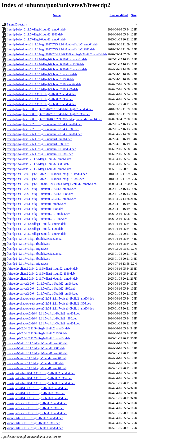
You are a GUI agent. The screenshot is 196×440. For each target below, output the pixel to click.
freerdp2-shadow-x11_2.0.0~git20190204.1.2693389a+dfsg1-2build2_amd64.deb (57, 54)
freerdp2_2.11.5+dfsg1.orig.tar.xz (27, 248)
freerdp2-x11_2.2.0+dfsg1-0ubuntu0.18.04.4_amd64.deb (41, 188)
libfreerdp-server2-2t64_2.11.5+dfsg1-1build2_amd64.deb (42, 283)
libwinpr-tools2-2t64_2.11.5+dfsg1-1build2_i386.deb (39, 378)
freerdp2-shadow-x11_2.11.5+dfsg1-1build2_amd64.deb (41, 94)
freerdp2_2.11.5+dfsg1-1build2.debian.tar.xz (34, 238)
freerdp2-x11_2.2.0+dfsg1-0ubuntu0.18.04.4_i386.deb (40, 193)
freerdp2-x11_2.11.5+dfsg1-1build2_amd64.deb (36, 223)
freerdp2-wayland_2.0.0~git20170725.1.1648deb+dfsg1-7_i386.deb (48, 114)
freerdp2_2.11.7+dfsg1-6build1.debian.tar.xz (34, 253)
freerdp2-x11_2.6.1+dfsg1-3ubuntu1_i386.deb (35, 208)
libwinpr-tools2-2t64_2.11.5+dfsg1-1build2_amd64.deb (41, 373)
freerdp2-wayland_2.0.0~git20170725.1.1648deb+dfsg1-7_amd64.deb (50, 109)
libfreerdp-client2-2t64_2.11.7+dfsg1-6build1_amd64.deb (42, 278)
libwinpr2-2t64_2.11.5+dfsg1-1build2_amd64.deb (37, 388)
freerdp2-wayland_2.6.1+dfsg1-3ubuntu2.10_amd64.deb (41, 149)
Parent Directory (17, 24)
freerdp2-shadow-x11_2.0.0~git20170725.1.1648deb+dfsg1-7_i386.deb (51, 49)
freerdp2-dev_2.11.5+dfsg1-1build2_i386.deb (35, 34)
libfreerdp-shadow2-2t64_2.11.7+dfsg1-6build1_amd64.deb (43, 323)
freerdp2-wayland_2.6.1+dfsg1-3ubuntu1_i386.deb (38, 144)
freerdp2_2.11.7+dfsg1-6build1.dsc (28, 258)
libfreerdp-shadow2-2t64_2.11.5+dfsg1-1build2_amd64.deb (43, 313)
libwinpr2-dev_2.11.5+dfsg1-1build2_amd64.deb (37, 403)
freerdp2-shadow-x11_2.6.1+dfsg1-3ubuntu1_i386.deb (40, 79)
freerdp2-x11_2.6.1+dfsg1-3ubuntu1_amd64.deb (36, 203)
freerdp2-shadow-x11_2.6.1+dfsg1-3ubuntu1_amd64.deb (42, 74)
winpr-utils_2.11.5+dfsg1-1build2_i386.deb (33, 423)
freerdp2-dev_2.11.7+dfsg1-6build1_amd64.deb (36, 39)
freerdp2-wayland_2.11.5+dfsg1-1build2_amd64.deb (39, 159)
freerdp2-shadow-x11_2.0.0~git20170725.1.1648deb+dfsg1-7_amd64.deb (52, 44)
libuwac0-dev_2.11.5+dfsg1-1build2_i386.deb (35, 363)
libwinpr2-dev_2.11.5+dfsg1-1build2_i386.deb (35, 408)
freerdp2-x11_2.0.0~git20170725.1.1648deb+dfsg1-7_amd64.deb (47, 174)
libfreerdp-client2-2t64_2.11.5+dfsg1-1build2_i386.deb (41, 273)
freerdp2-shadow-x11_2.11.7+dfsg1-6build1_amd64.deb (41, 104)
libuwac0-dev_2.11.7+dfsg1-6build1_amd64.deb (36, 368)
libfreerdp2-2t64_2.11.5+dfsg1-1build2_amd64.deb (38, 328)
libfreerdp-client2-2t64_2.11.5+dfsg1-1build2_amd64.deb (42, 268)
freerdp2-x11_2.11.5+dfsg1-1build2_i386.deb (35, 228)
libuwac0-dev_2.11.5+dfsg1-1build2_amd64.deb (36, 358)
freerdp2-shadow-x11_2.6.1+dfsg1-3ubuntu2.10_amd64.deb (44, 84)
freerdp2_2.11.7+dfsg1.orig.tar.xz (27, 263)
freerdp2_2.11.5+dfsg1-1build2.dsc (28, 243)
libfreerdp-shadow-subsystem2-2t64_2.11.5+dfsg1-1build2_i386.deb (49, 303)
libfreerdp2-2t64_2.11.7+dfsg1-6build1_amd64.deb (38, 338)
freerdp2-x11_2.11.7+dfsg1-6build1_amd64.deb (36, 233)
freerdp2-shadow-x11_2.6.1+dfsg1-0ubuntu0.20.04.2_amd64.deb (47, 69)
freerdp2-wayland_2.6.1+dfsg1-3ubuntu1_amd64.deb (39, 139)
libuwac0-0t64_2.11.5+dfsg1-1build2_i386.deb (36, 348)
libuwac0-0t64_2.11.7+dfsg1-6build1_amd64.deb (37, 353)
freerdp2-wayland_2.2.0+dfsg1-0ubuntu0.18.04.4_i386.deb (43, 129)
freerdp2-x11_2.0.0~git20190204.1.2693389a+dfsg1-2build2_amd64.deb (51, 184)
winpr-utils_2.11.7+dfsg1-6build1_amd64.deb (35, 428)
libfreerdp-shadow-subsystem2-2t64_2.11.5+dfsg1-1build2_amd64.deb (50, 298)
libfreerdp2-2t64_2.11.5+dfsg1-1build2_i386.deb (37, 333)
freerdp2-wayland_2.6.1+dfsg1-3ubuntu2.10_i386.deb (40, 154)
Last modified (118, 15)
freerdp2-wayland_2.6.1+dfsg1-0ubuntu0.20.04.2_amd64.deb (44, 134)
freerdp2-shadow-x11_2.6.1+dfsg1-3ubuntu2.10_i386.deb (42, 89)
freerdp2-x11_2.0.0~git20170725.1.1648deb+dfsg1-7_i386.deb (45, 179)
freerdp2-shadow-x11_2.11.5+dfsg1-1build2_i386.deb (40, 99)
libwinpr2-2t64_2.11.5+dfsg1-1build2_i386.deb (36, 393)
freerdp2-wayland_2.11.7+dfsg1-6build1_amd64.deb (39, 169)
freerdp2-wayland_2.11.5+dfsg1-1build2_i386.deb (38, 164)
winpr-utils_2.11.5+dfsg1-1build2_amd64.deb (35, 418)
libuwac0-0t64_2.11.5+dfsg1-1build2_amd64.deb (37, 343)
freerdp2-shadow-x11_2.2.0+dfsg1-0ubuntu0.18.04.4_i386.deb (45, 64)
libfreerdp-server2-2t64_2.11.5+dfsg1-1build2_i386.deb (41, 288)
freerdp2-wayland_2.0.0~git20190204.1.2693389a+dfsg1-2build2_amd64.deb (54, 119)
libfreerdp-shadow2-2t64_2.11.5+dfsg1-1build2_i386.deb (42, 318)
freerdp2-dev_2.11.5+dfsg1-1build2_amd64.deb (36, 29)
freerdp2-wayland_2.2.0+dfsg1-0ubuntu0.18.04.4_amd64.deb (44, 124)
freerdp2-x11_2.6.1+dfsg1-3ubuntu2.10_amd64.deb (38, 213)
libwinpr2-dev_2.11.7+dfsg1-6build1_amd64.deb (37, 413)
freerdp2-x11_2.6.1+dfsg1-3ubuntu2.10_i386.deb (37, 218)
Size (133, 15)
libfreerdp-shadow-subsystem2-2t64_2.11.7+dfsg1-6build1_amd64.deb (50, 308)
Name (57, 15)
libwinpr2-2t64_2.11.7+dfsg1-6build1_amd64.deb (37, 398)
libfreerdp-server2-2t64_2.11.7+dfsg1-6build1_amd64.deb (42, 293)
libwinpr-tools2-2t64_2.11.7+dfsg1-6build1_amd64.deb (41, 383)
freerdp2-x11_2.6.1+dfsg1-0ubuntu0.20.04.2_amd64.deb (41, 198)
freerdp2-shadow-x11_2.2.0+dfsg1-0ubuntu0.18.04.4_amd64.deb (47, 59)
